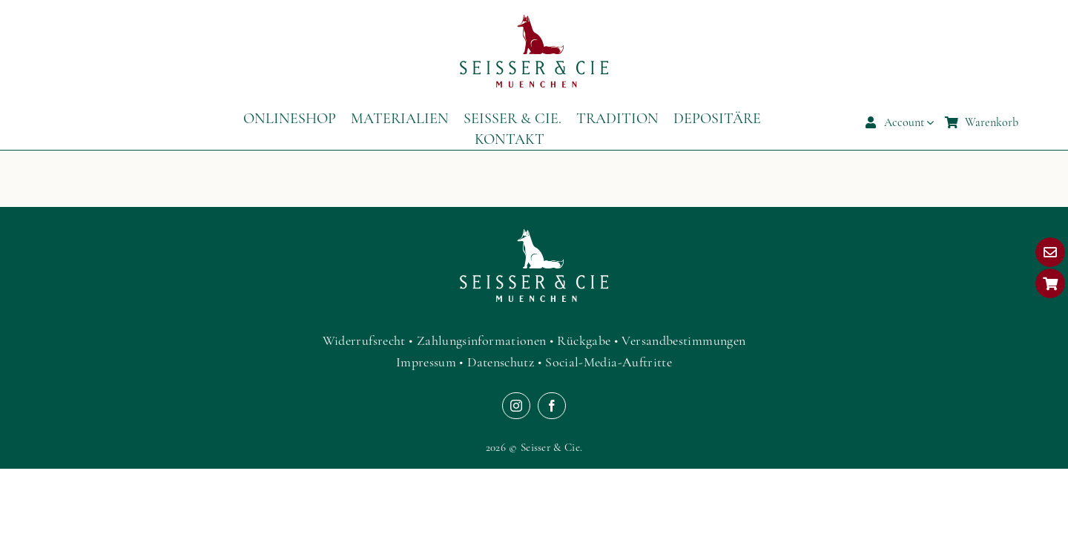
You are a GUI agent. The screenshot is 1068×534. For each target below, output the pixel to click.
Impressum (426, 362)
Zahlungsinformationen (482, 340)
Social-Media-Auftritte (608, 362)
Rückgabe (583, 340)
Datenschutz (500, 362)
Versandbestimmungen (683, 340)
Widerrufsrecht (364, 340)
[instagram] (516, 405)
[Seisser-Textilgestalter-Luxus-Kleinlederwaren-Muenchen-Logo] (534, 21)
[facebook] (552, 405)
